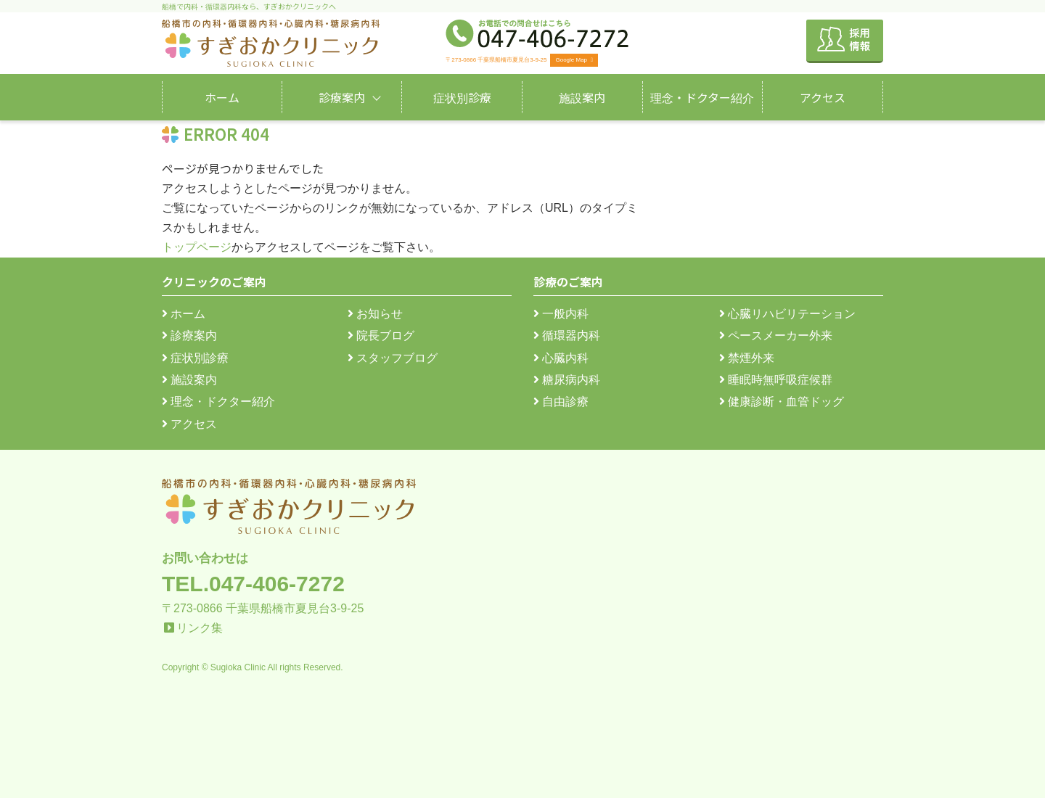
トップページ (196, 247)
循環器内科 (566, 335)
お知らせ (375, 314)
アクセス (822, 97)
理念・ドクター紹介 (702, 97)
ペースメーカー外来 (775, 335)
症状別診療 (462, 97)
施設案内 (582, 97)
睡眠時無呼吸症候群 (775, 380)
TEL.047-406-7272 (253, 584)
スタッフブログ (393, 358)
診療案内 (342, 97)
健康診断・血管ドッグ (781, 401)
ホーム (222, 97)
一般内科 (561, 314)
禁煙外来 (746, 358)
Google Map (574, 60)
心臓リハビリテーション (787, 314)
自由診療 (561, 401)
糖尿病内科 (566, 380)
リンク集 (199, 628)
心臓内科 (561, 358)
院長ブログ (381, 335)
